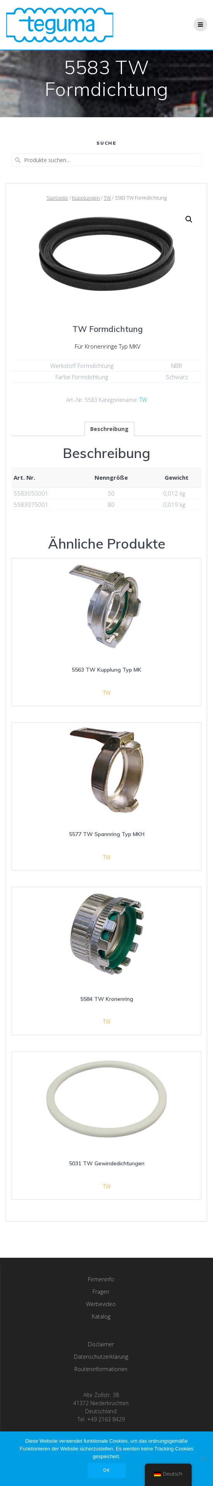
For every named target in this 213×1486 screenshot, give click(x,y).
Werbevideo (101, 1304)
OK (106, 1470)
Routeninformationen (100, 1369)
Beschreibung (109, 429)
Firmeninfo (101, 1279)
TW (107, 197)
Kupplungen (86, 197)
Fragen (101, 1291)
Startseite (57, 197)
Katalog (101, 1316)
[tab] (109, 429)
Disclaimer (101, 1344)
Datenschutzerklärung (101, 1356)
